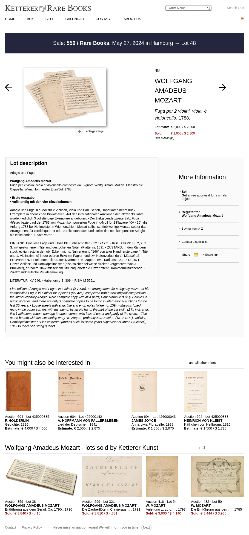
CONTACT (104, 19)
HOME (10, 19)
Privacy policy (32, 527)
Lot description (28, 163)
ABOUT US (132, 19)
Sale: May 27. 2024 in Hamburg (114, 43)
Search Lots (235, 8)
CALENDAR (74, 19)
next (146, 527)
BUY (30, 19)
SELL (50, 19)
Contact (10, 527)
